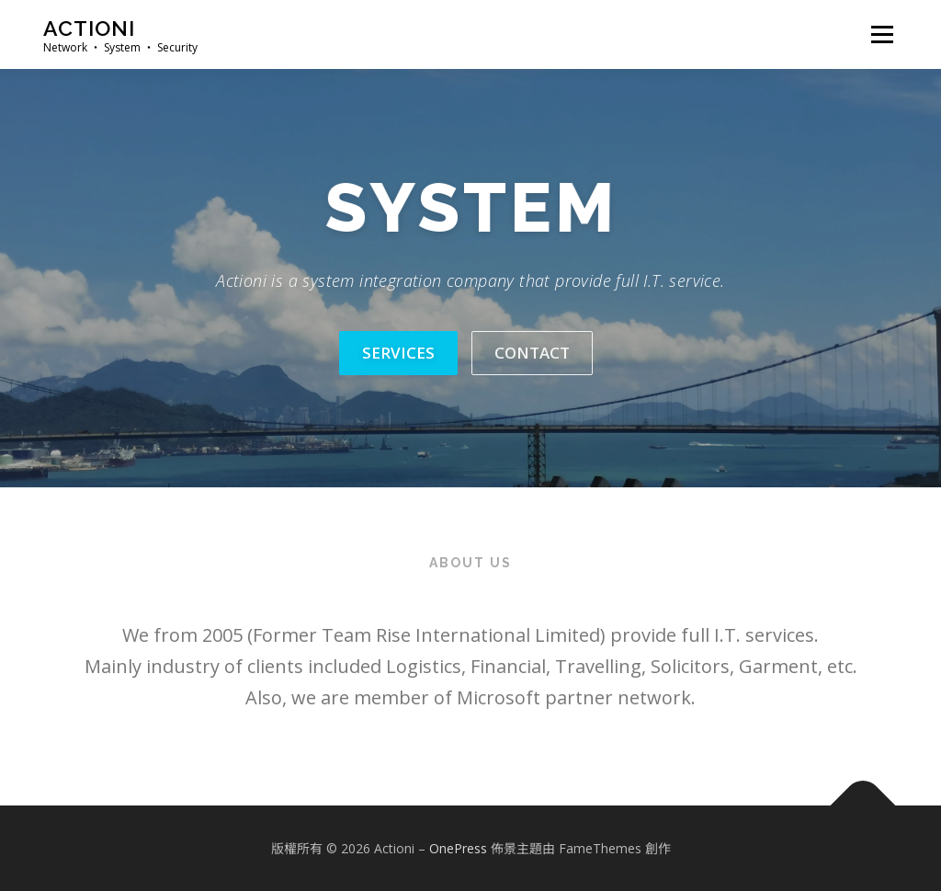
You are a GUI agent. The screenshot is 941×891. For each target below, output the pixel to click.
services (398, 352)
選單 (879, 34)
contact (532, 352)
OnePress (458, 848)
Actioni (89, 28)
